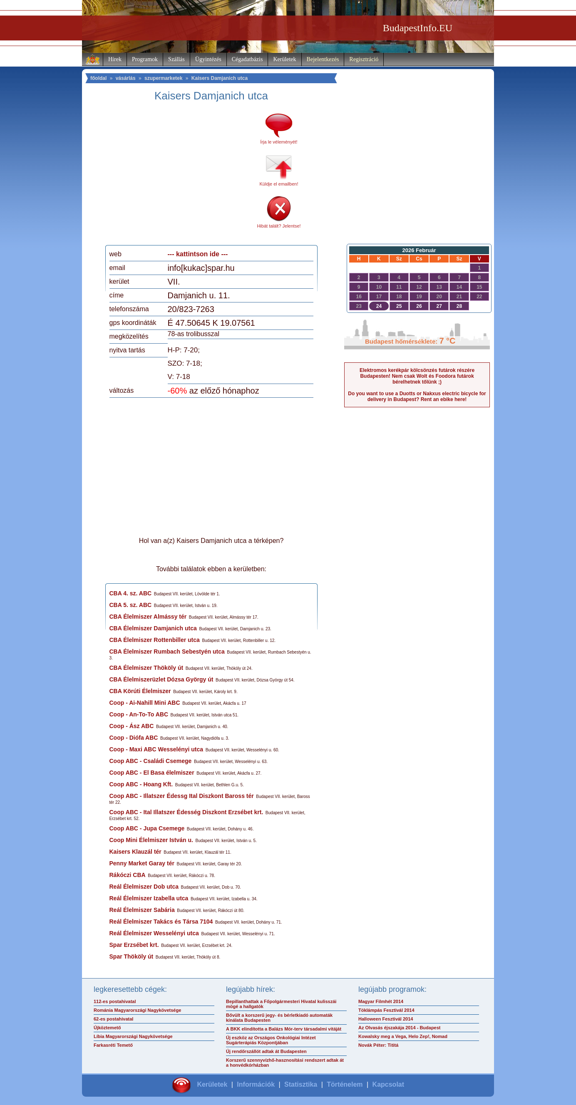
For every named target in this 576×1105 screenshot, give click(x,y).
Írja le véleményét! (278, 141)
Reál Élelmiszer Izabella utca (149, 898)
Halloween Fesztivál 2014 (385, 1018)
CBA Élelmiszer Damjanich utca (153, 628)
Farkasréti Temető (113, 1045)
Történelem (344, 1084)
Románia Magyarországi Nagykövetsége (137, 1010)
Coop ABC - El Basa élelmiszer (151, 772)
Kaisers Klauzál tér (135, 851)
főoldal (98, 78)
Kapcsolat (388, 1084)
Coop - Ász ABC (131, 726)
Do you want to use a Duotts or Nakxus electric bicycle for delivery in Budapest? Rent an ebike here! (417, 396)
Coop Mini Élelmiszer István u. (151, 840)
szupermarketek (163, 78)
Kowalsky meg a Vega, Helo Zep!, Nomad (402, 1036)
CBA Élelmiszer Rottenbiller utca (154, 640)
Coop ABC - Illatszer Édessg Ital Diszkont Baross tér (181, 796)
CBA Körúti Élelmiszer (140, 691)
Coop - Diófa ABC (133, 737)
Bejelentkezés (323, 59)
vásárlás (126, 78)
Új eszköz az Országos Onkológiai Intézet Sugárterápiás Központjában (271, 1040)
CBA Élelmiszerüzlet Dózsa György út (161, 679)
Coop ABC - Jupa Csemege (147, 828)
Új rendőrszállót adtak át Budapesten (266, 1051)
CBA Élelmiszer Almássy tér (148, 616)
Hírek (115, 59)
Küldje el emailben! (279, 183)
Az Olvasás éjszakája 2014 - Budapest (399, 1027)
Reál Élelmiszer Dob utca (144, 886)
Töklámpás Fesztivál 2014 (386, 1010)
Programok (145, 59)
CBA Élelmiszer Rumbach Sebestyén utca (167, 651)
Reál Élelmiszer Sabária (142, 910)
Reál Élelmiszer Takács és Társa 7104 (161, 921)
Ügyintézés (208, 59)
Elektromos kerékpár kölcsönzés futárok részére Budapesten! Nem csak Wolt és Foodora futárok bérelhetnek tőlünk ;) (417, 376)
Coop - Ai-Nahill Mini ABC (144, 702)
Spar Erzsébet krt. (134, 944)
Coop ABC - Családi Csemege (150, 761)
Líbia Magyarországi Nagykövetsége (133, 1036)
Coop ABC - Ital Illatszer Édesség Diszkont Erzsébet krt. (186, 812)
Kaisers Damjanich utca (219, 78)
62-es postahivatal (113, 1018)
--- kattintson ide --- (198, 254)
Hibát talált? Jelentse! (278, 225)
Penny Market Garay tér (141, 863)
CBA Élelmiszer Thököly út (146, 667)
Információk (256, 1084)
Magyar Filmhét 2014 (380, 1001)
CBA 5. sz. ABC (130, 605)
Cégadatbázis (247, 59)
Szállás (176, 59)
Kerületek (284, 59)
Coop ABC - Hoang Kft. (141, 784)
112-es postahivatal (115, 1001)
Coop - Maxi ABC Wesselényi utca (156, 749)
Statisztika (300, 1084)
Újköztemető (107, 1027)
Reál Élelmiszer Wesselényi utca (154, 933)
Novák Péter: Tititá (378, 1045)
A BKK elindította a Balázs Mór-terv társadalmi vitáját (283, 1028)
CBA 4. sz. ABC (130, 593)
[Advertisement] (179, 176)
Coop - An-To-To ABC (139, 714)
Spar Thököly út (131, 956)
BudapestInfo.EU (417, 27)
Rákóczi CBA (127, 875)
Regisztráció (363, 59)
